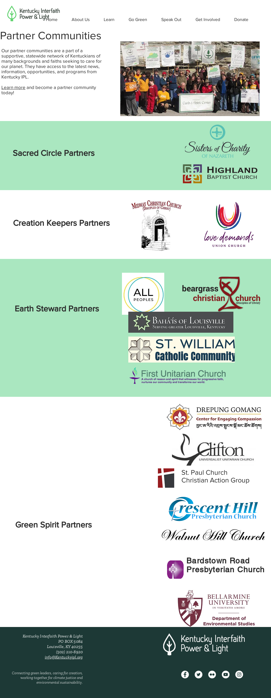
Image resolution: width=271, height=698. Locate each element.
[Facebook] (185, 674)
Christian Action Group (215, 480)
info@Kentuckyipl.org (64, 657)
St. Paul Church (204, 472)
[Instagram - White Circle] (239, 674)
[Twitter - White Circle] (198, 674)
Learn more (13, 87)
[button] (80, 20)
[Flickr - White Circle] (212, 674)
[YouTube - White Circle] (226, 674)
